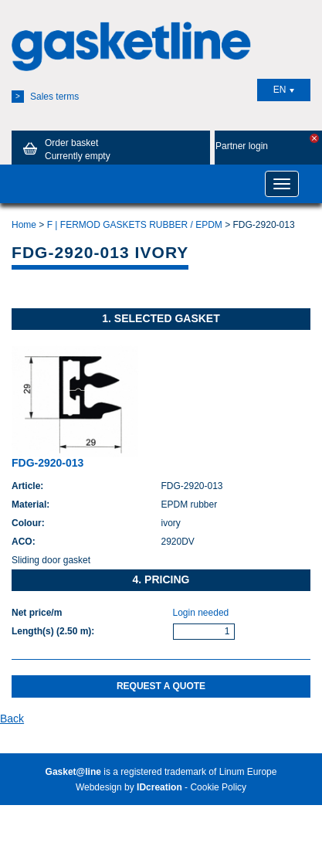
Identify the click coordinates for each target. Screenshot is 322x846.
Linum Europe (248, 771)
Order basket (64, 149)
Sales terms (45, 96)
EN (284, 89)
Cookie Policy (218, 787)
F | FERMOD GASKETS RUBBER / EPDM (134, 224)
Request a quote (161, 686)
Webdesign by (129, 787)
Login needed (201, 612)
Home (24, 224)
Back (12, 718)
